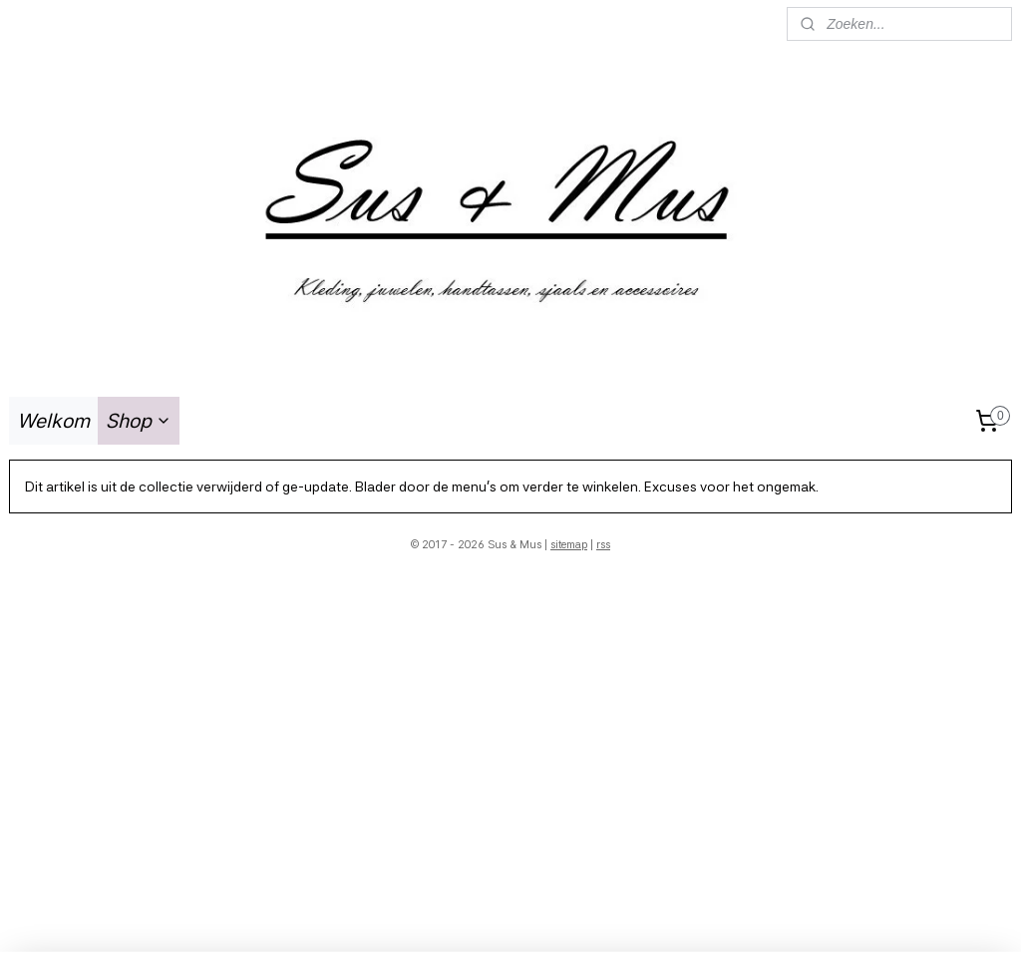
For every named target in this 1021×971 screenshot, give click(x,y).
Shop (138, 421)
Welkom (53, 421)
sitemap (568, 544)
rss (603, 544)
